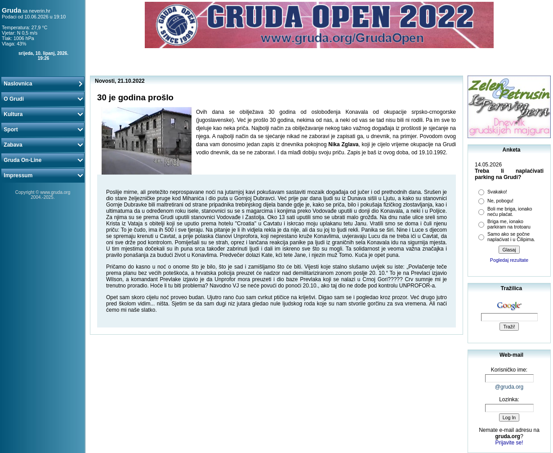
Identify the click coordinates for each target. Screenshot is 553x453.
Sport (42, 129)
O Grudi (42, 99)
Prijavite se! (509, 443)
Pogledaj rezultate (509, 260)
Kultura (42, 114)
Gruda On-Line (42, 160)
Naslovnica (42, 84)
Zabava (42, 145)
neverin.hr (39, 10)
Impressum (42, 175)
